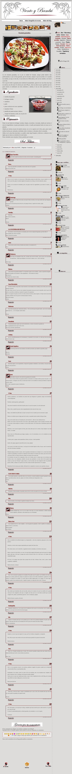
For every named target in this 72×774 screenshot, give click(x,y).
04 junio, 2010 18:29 (47, 316)
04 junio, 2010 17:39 (47, 301)
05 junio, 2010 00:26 (47, 493)
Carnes (63, 35)
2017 (57, 74)
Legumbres (62, 40)
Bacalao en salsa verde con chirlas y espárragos (65, 218)
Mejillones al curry (65, 166)
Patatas (57, 44)
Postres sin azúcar (60, 45)
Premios (62, 47)
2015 (57, 78)
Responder (11, 160)
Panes (63, 42)
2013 (57, 82)
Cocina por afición (60, 215)
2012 (57, 84)
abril (58, 147)
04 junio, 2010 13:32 (47, 207)
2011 (57, 86)
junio (58, 102)
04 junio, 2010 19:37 (47, 329)
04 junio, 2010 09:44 (47, 159)
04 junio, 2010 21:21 (47, 369)
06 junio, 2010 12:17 (47, 658)
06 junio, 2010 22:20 (47, 717)
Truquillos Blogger (62, 61)
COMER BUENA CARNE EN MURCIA (65, 238)
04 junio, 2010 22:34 (47, 468)
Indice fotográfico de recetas (33, 20)
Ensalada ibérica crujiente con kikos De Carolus (64, 114)
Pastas (68, 42)
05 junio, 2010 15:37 (47, 582)
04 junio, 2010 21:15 (47, 356)
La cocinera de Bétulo (61, 245)
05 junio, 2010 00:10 (47, 483)
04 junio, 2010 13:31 (47, 192)
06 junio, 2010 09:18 (47, 643)
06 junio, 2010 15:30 (47, 683)
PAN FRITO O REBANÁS (62, 195)
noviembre (59, 92)
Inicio (21, 20)
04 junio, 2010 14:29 (47, 224)
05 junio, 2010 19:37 (47, 625)
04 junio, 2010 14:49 (47, 237)
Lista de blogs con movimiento (64, 107)
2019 (57, 70)
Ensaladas (30, 147)
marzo (58, 149)
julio (58, 100)
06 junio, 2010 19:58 (47, 698)
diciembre (59, 90)
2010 (57, 88)
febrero (59, 151)
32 (50, 33)
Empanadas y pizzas (65, 36)
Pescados (62, 44)
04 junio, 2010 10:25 (47, 170)
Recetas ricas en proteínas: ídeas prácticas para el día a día (65, 209)
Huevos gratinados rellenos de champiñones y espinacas (64, 141)
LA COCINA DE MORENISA (60, 175)
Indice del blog (47, 20)
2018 (57, 72)
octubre (59, 94)
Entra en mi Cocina (60, 225)
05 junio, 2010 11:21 (47, 516)
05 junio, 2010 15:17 (47, 567)
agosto (58, 98)
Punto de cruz (68, 47)
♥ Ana (63, 23)
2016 (57, 76)
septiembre (59, 96)
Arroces (57, 32)
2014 (57, 80)
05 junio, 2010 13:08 (47, 531)
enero (58, 153)
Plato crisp (68, 44)
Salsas (59, 49)
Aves (62, 32)
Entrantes (63, 38)
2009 (57, 155)
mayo (58, 144)
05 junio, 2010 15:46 (47, 600)
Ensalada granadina (24, 33)
